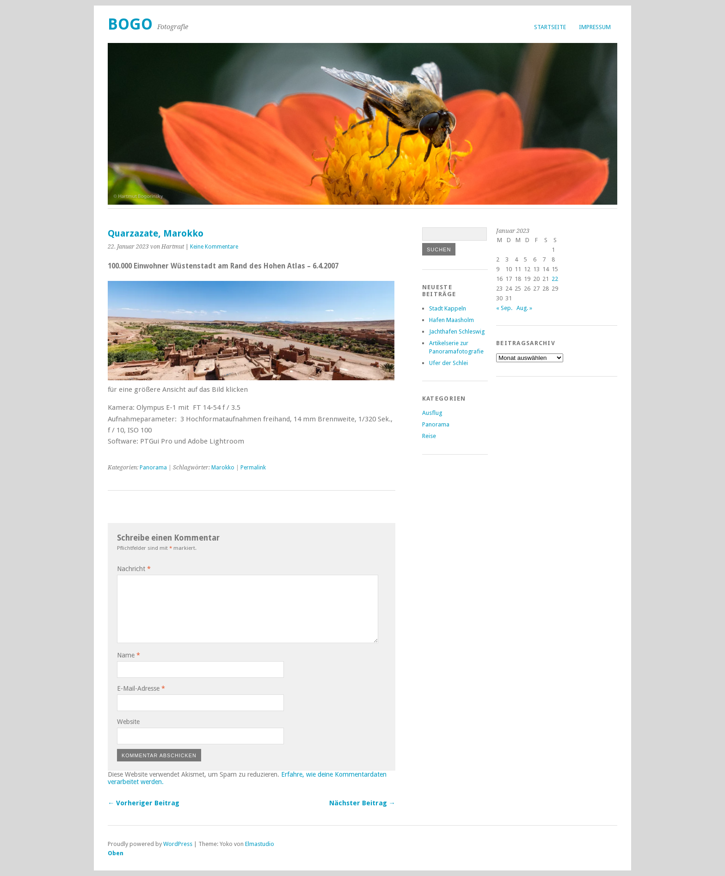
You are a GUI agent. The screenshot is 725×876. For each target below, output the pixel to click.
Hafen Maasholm (451, 319)
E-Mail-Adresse (141, 688)
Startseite (550, 27)
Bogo (130, 24)
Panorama (153, 467)
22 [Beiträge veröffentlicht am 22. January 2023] (555, 278)
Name (128, 655)
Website (128, 721)
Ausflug (432, 412)
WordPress (177, 843)
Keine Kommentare (214, 246)
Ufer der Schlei (448, 362)
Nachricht (134, 568)
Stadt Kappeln (447, 308)
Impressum (595, 27)
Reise (429, 435)
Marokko (222, 467)
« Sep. (504, 307)
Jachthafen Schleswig (457, 331)
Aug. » (524, 307)
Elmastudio (259, 843)
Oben (115, 853)
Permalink (253, 467)
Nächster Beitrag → (362, 803)
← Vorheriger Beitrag (143, 803)
